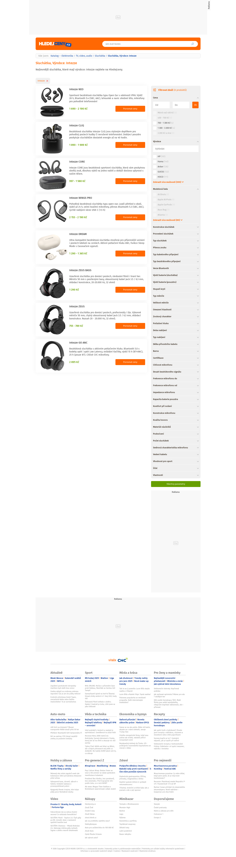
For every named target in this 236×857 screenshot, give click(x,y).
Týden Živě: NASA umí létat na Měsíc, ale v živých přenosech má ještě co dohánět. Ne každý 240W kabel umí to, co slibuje (100, 750)
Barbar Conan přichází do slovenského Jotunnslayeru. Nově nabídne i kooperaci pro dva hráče (169, 789)
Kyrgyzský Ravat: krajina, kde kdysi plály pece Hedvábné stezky (64, 790)
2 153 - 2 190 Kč (78, 217)
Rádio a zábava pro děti (163, 810)
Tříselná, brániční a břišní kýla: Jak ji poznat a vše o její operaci (134, 788)
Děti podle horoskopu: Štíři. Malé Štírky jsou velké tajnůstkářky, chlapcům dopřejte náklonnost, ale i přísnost (168, 703)
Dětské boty (124, 827)
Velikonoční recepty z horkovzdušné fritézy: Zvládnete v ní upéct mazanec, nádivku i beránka (169, 746)
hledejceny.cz (90, 804)
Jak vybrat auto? (91, 837)
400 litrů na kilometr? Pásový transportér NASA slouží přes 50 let (64, 728)
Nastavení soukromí (130, 851)
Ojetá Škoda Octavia (93, 834)
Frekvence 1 (158, 814)
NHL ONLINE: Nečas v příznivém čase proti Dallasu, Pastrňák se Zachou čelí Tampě (100, 688)
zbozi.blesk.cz (90, 817)
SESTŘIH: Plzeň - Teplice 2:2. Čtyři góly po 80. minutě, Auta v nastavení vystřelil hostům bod (65, 820)
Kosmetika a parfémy (128, 820)
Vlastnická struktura (147, 851)
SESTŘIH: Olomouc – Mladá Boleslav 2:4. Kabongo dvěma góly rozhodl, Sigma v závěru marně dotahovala (65, 828)
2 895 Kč (74, 362)
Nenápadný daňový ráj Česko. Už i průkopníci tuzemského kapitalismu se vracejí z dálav (135, 745)
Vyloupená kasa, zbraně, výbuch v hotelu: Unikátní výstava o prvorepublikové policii (64, 784)
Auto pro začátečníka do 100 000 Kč (99, 827)
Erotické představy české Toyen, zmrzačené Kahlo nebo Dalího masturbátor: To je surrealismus (63, 699)
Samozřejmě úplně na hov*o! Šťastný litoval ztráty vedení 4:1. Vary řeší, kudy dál (101, 696)
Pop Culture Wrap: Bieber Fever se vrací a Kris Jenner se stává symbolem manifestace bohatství (100, 773)
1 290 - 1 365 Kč (78, 253)
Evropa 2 (157, 817)
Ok (195, 104)
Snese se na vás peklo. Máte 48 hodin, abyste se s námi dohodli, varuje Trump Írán (134, 729)
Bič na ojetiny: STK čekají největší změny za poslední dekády (63, 737)
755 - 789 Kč (76, 326)
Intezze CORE (77, 162)
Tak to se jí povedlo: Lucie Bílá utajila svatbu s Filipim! (134, 689)
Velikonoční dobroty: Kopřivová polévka (166, 689)
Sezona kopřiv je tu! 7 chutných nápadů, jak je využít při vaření (166, 739)
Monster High (124, 807)
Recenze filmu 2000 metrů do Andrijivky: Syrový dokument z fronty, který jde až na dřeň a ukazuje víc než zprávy (100, 739)
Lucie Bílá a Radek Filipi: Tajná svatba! (135, 694)
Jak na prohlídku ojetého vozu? (97, 820)
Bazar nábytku (125, 834)
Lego (121, 814)
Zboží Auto (89, 831)
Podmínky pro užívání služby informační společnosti (163, 848)
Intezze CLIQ (76, 125)
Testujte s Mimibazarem (129, 804)
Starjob (157, 804)
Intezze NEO (76, 89)
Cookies (117, 851)
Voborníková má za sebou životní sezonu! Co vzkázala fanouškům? (63, 813)
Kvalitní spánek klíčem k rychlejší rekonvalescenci (132, 783)
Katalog (55, 55)
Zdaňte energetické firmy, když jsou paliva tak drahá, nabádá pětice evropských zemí (133, 737)
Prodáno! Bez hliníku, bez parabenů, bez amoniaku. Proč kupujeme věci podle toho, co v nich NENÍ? (99, 781)
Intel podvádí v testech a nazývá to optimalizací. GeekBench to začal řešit (100, 731)
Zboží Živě (89, 807)
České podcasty (160, 807)
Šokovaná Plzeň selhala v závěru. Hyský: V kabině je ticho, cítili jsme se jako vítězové (100, 704)
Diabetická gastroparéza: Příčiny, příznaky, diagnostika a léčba (132, 777)
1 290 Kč (74, 290)
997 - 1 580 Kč (77, 181)
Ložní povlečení (125, 831)
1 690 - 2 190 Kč (78, 109)
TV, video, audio (84, 55)
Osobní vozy (90, 810)
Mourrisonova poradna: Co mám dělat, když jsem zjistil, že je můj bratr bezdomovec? (169, 776)
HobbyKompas (91, 824)
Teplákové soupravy (127, 824)
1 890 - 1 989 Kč (78, 145)
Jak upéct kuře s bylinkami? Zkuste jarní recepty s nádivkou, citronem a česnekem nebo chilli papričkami (168, 732)
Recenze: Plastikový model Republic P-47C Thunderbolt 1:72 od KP (169, 782)
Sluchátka (100, 55)
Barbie (122, 810)
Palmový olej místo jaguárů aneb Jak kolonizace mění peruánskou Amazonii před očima (65, 776)
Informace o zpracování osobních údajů (96, 851)
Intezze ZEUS (77, 306)
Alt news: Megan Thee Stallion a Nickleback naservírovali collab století (100, 787)
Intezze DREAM (78, 234)
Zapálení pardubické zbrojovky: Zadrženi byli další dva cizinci (63, 686)
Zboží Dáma (89, 814)
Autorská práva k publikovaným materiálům (123, 848)
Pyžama (122, 817)
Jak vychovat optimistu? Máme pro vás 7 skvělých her (169, 695)
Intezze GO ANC (78, 343)
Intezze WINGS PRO (80, 198)
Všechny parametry (176, 484)
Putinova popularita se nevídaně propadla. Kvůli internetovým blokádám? (132, 700)
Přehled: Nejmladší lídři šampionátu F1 (66, 732)
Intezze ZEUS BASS (80, 270)
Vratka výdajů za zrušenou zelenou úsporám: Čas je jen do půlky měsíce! (65, 692)
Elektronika (67, 55)
